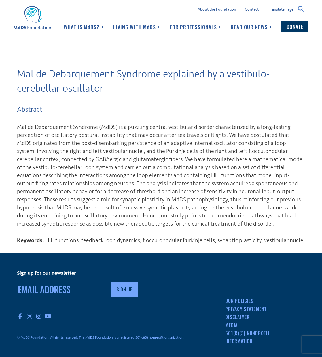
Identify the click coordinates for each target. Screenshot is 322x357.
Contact (252, 9)
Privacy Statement (246, 309)
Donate (295, 26)
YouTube (48, 316)
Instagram (38, 316)
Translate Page (281, 9)
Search (300, 8)
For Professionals (195, 27)
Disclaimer (237, 317)
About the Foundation (217, 9)
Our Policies (239, 300)
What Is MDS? (84, 27)
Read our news (251, 27)
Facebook (20, 316)
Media (231, 325)
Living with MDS (136, 27)
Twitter (29, 316)
